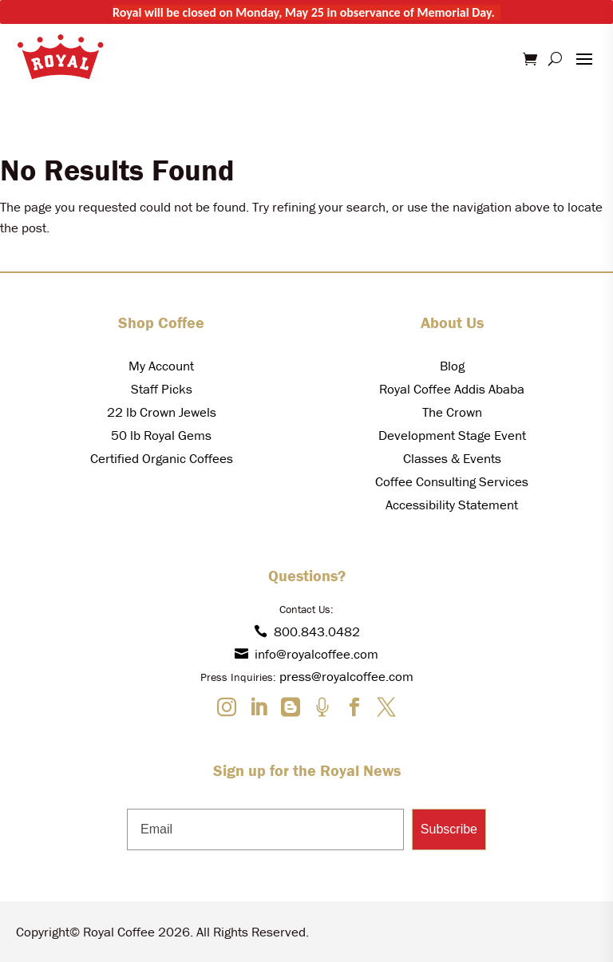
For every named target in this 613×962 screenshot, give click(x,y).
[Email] (265, 829)
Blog (452, 365)
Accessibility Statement (452, 504)
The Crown (452, 412)
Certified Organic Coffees (161, 458)
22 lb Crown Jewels (161, 412)
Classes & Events (452, 458)
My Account (161, 365)
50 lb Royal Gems (161, 435)
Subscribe (449, 829)
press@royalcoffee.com (346, 676)
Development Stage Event (452, 435)
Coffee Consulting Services (451, 481)
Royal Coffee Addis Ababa (451, 389)
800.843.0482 (307, 631)
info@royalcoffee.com (306, 654)
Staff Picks (161, 389)
